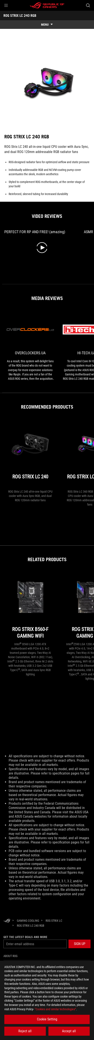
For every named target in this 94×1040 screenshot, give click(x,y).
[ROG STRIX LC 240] (30, 453)
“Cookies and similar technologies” (55, 1009)
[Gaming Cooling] (28, 920)
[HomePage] (6, 921)
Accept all (69, 1031)
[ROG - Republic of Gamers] (47, 5)
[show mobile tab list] (47, 24)
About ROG (10, 956)
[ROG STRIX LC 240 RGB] (30, 925)
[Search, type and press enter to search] (88, 5)
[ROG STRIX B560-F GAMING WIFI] (30, 606)
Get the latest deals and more (25, 937)
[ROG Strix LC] (54, 920)
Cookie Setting (47, 1019)
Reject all (25, 1031)
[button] (6, 5)
